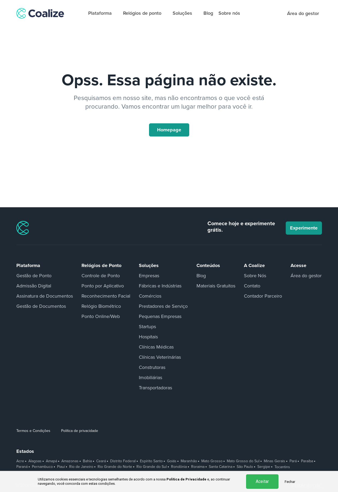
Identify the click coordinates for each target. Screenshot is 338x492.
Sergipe (263, 467)
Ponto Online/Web (100, 316)
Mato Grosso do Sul (243, 461)
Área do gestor (306, 276)
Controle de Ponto (100, 276)
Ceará (101, 461)
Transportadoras (155, 388)
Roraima (198, 467)
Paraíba (307, 461)
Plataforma (102, 13)
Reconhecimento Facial (105, 296)
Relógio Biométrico (101, 306)
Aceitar (262, 481)
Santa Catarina (220, 467)
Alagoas (35, 461)
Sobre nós (229, 13)
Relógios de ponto (144, 13)
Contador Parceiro (263, 296)
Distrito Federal (123, 461)
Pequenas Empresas (160, 316)
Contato (252, 286)
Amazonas (70, 461)
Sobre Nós (255, 276)
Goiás (171, 461)
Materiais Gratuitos (215, 286)
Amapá (51, 461)
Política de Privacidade (186, 479)
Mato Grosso (211, 461)
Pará (293, 461)
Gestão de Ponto (33, 276)
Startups (147, 327)
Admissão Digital (33, 286)
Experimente (304, 228)
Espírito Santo (151, 461)
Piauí (61, 467)
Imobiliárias (150, 377)
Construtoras (152, 367)
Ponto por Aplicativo (102, 286)
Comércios (150, 296)
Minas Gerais (274, 461)
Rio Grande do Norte (115, 467)
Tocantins (282, 467)
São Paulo (245, 467)
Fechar (290, 482)
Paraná (22, 467)
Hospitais (148, 337)
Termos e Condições (33, 430)
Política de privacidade (79, 430)
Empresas (149, 276)
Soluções (185, 13)
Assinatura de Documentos (44, 296)
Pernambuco (42, 467)
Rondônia (179, 467)
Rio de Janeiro (81, 467)
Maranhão (189, 461)
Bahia (87, 461)
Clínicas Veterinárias (160, 357)
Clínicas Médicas (156, 347)
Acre (20, 461)
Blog (208, 13)
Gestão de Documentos (41, 306)
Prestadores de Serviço (163, 306)
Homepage (169, 130)
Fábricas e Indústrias (160, 286)
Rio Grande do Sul (151, 467)
